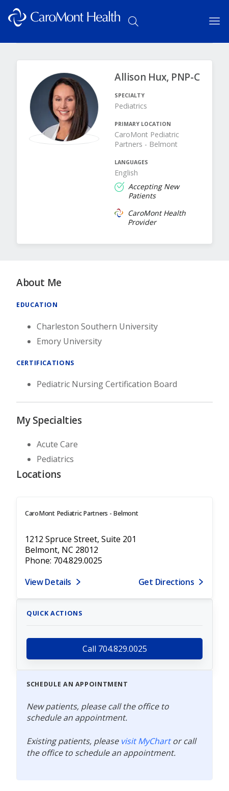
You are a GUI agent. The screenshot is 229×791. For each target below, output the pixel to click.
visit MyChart (145, 741)
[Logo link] (64, 21)
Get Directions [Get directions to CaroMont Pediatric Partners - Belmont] (166, 582)
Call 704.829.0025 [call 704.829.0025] (114, 648)
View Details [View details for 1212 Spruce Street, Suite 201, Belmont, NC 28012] (48, 582)
